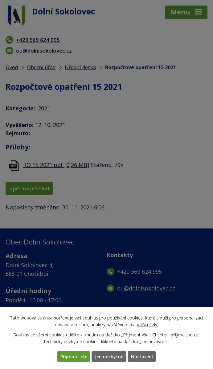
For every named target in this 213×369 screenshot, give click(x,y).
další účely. (147, 325)
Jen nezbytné (109, 356)
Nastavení (142, 356)
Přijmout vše (73, 356)
